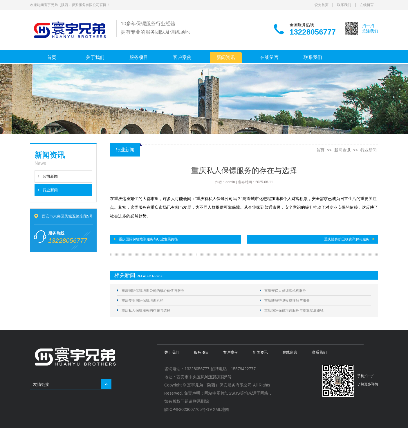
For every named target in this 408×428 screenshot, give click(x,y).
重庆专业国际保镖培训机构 (142, 300)
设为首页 (321, 5)
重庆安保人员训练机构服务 (285, 291)
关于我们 (95, 57)
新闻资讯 (225, 57)
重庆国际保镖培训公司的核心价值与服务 (153, 291)
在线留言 (367, 5)
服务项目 (138, 57)
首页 (51, 57)
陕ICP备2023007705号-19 (188, 409)
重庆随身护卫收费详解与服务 (346, 239)
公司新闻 (50, 176)
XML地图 (221, 409)
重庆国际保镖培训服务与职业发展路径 (148, 239)
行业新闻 (50, 190)
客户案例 (182, 57)
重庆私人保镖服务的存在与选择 (146, 310)
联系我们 (344, 5)
